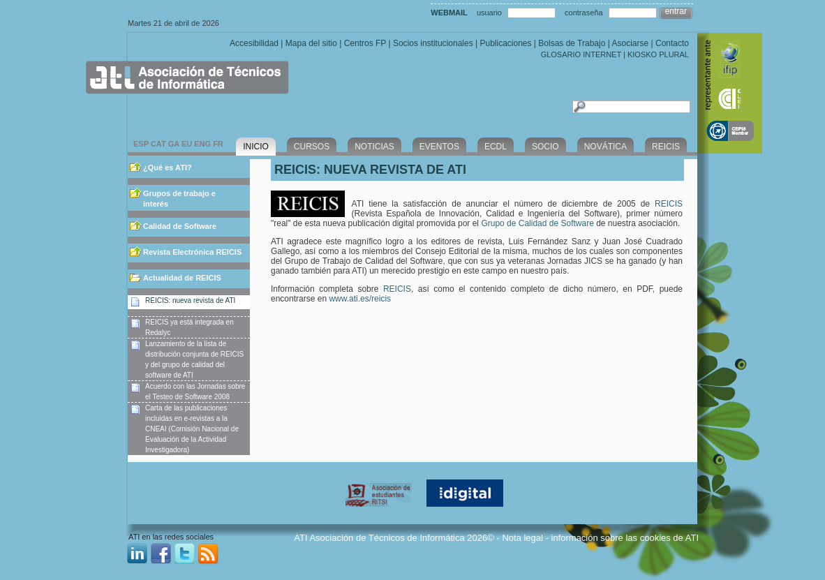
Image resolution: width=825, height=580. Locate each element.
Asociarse (629, 43)
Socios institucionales (433, 43)
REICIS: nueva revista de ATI (190, 300)
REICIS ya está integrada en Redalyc (189, 327)
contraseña (583, 12)
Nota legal (522, 538)
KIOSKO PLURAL (658, 54)
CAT (158, 144)
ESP (141, 144)
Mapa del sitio (311, 43)
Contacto (672, 43)
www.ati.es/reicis (360, 299)
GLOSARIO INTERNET (581, 54)
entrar (676, 11)
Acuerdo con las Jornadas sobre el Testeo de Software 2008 (195, 391)
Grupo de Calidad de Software (537, 223)
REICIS (669, 204)
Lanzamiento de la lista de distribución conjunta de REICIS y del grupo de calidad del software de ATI (194, 359)
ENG (202, 144)
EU (186, 144)
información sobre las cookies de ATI (625, 538)
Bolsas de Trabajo (571, 43)
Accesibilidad (254, 43)
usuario (489, 12)
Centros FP (365, 43)
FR (218, 144)
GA (173, 144)
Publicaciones (505, 43)
